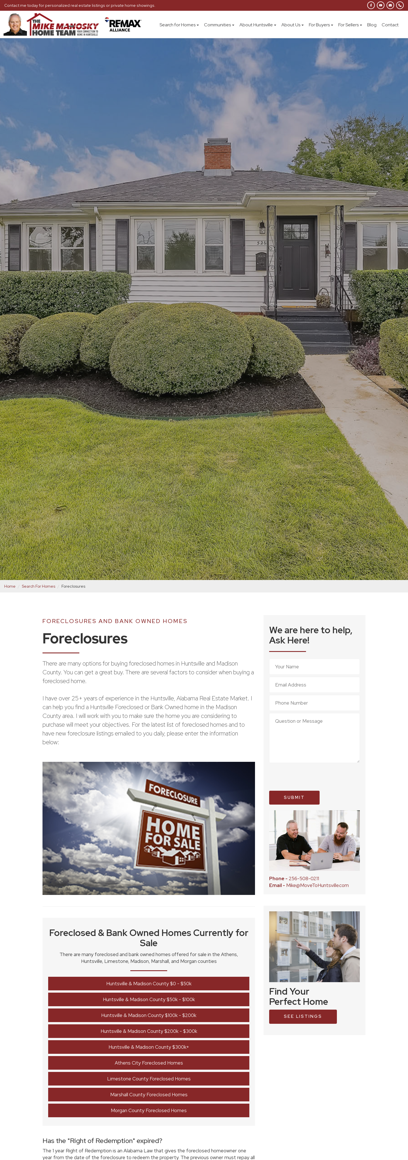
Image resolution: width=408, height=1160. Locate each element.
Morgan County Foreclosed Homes (149, 1110)
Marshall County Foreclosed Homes (149, 1094)
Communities (219, 25)
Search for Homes (179, 25)
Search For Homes (39, 586)
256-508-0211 (294, 878)
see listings (303, 1016)
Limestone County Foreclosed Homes (149, 1079)
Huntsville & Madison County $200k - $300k (149, 1031)
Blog (372, 25)
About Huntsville (257, 25)
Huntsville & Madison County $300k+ (149, 1047)
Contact (390, 25)
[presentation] (312, 777)
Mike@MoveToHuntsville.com (309, 885)
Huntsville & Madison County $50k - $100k (149, 999)
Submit (294, 797)
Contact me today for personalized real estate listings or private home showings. (77, 5)
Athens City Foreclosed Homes (149, 1063)
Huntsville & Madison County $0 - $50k (149, 983)
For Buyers (321, 25)
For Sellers (350, 25)
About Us (292, 25)
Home (10, 586)
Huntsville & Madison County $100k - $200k (148, 1015)
